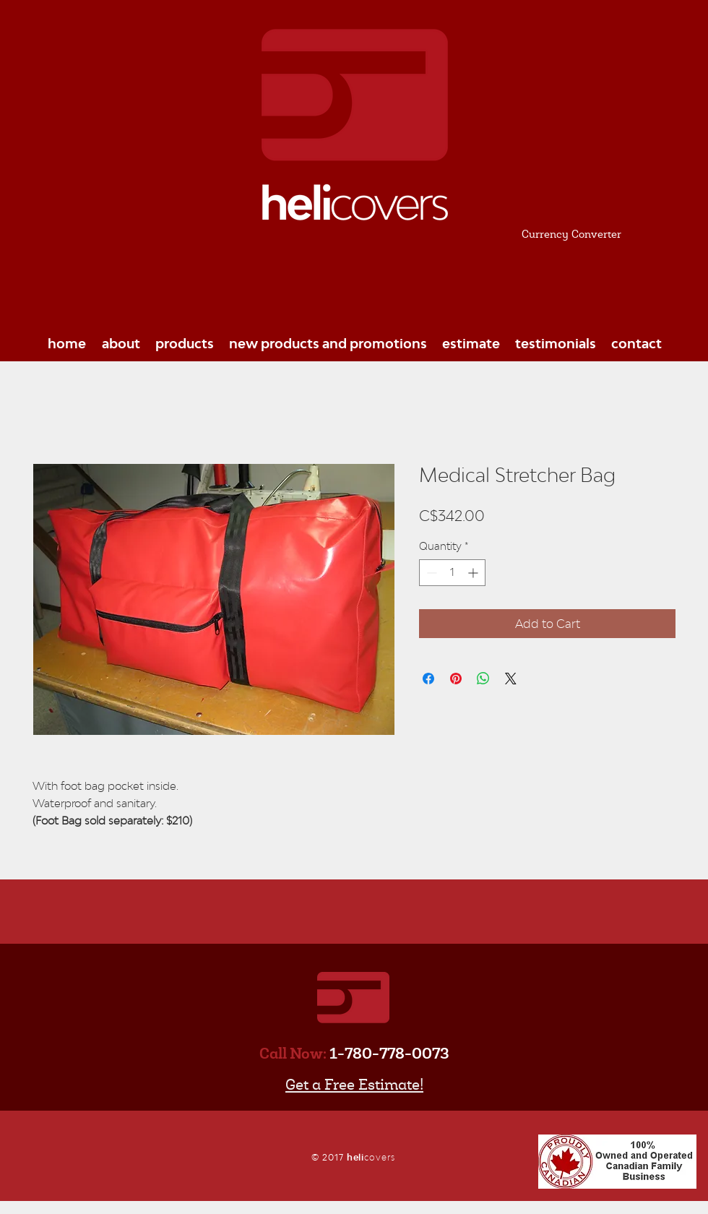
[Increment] (474, 572)
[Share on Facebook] (428, 678)
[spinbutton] (452, 572)
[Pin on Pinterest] (456, 678)
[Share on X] (510, 678)
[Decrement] (430, 572)
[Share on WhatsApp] (483, 678)
